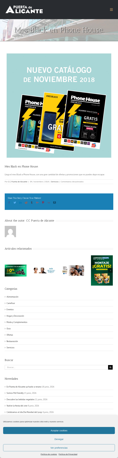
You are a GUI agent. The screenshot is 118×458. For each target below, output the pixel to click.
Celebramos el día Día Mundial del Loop (24, 412)
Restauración (12, 341)
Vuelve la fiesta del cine (17, 405)
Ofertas (10, 335)
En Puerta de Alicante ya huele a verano (24, 386)
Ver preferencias (59, 447)
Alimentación (12, 296)
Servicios (55, 181)
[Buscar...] (56, 367)
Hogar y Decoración (15, 316)
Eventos (10, 309)
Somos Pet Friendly (15, 393)
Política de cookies (49, 454)
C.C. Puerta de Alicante (17, 181)
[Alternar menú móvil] (111, 9)
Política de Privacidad (68, 454)
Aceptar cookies (59, 430)
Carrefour (11, 303)
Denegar (59, 439)
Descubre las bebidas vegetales (21, 399)
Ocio (9, 328)
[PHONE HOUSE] (59, 105)
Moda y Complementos (17, 322)
